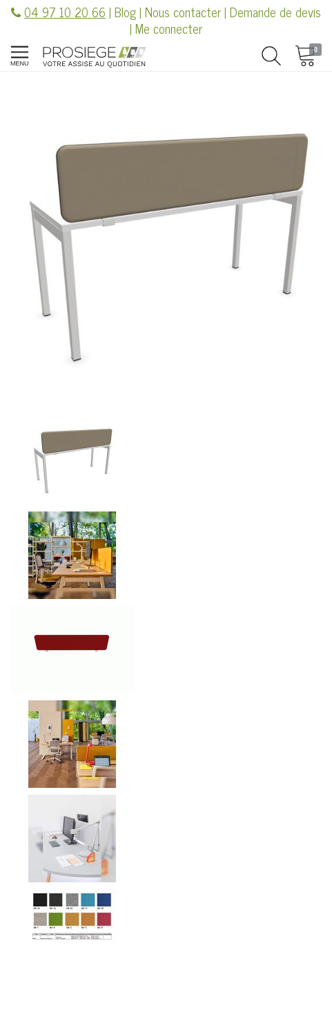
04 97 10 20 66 (65, 11)
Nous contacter (183, 11)
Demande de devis (275, 11)
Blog (125, 11)
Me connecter (168, 28)
